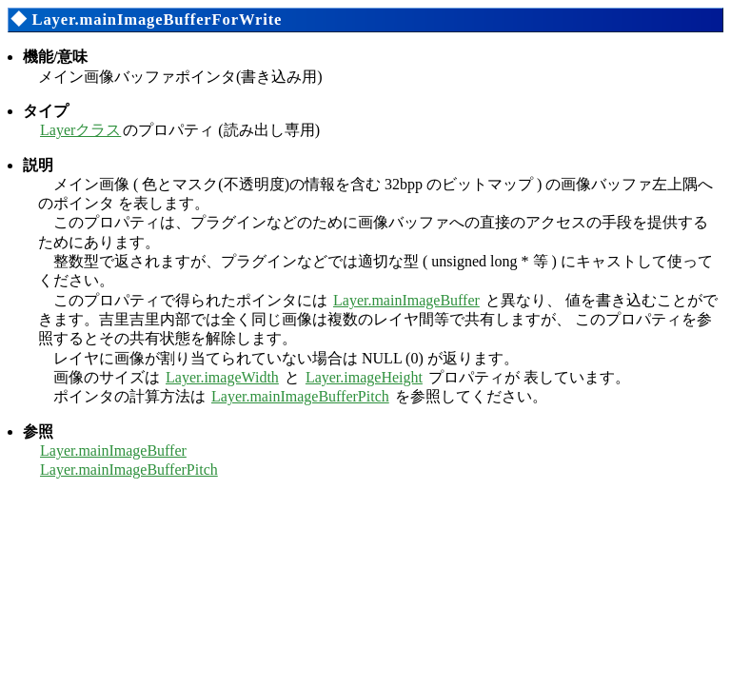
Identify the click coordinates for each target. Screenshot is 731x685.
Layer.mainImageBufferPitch (300, 396)
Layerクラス (80, 130)
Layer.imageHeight (364, 377)
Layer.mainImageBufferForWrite (156, 19)
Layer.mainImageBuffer (406, 300)
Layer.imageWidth (222, 377)
